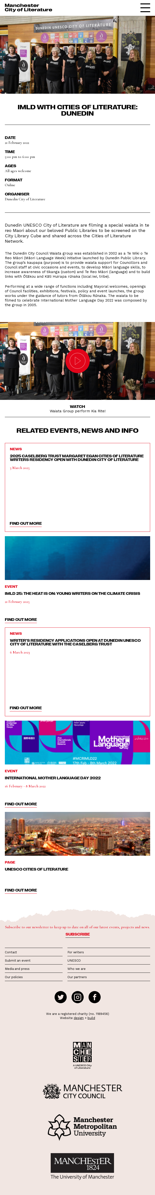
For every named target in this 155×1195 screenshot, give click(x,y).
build (91, 1018)
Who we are (76, 969)
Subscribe (77, 934)
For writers (75, 952)
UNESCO (74, 960)
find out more (26, 523)
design (79, 1018)
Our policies (14, 977)
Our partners (77, 977)
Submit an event (18, 960)
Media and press (17, 969)
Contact (11, 952)
